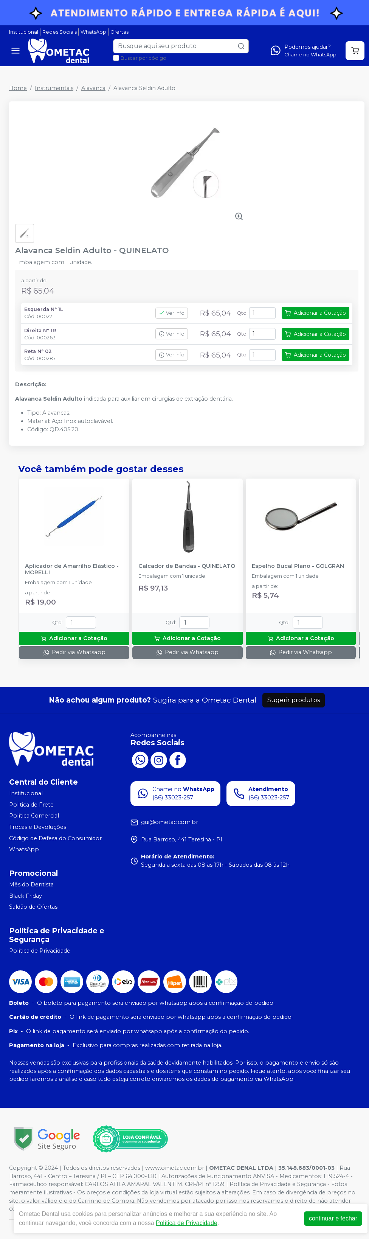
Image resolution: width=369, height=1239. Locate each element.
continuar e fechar (333, 1218)
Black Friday (25, 895)
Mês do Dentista (31, 884)
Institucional (23, 32)
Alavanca (93, 88)
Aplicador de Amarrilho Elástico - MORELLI (72, 569)
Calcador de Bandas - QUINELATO (186, 566)
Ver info (171, 313)
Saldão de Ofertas (33, 906)
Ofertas (119, 32)
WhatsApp (93, 32)
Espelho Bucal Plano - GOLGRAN (298, 566)
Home (18, 88)
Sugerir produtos (293, 700)
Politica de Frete (31, 804)
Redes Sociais (59, 32)
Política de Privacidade (39, 950)
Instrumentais (54, 88)
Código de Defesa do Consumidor (55, 838)
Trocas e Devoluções (37, 827)
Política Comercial (34, 816)
